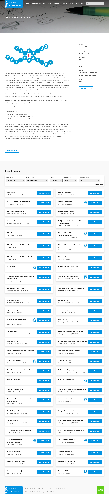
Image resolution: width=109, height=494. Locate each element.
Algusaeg (82, 51)
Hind (80, 79)
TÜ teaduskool (78, 4)
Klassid (52, 178)
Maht (80, 64)
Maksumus (67, 178)
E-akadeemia (65, 4)
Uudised (27, 4)
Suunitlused (30, 178)
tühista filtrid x (99, 184)
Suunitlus (82, 70)
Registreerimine (84, 178)
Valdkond (82, 44)
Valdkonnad (9, 178)
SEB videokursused (45, 4)
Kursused (35, 4)
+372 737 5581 (47, 488)
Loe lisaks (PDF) (86, 88)
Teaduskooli (15, 4)
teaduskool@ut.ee (60, 488)
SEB (71, 4)
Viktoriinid (56, 4)
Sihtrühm (82, 57)
